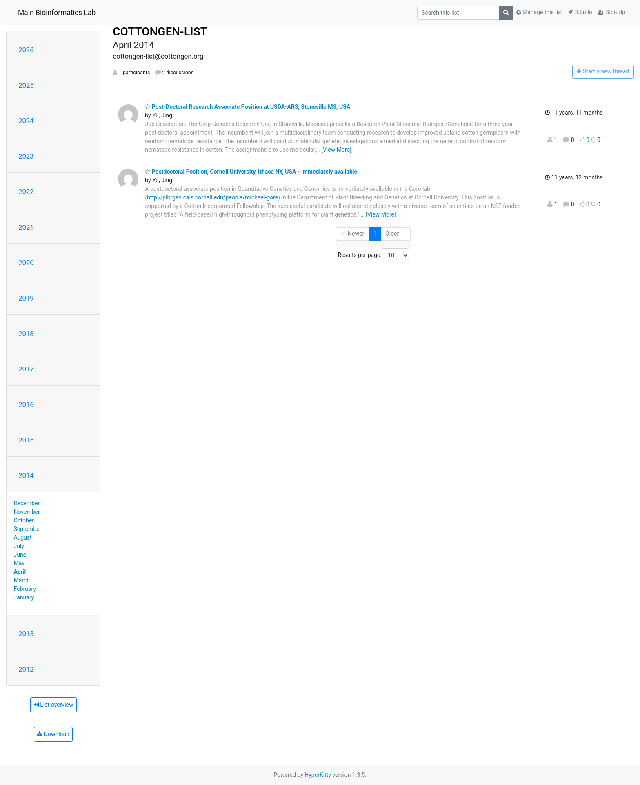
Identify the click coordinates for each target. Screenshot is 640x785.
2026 (26, 50)
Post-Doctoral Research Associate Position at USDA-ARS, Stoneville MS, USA (247, 107)
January (24, 597)
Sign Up (611, 12)
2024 (26, 121)
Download (53, 734)
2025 (26, 85)
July (19, 546)
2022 (26, 192)
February (25, 589)
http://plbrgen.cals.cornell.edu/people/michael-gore (212, 197)
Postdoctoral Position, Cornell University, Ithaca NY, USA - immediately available (251, 171)
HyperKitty (317, 775)
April (20, 571)
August (23, 537)
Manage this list (539, 12)
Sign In (580, 12)
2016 (26, 404)
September (28, 529)
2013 (26, 634)
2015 (26, 440)
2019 (26, 298)
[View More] (336, 149)
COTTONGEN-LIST (160, 31)
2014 (26, 475)
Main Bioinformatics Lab (57, 13)
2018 (26, 333)
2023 (26, 156)
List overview (53, 704)
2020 (26, 263)
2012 (26, 669)
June (20, 554)
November (27, 512)
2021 (26, 227)
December (27, 503)
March (22, 580)
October (24, 520)
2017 (26, 369)
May (19, 563)
